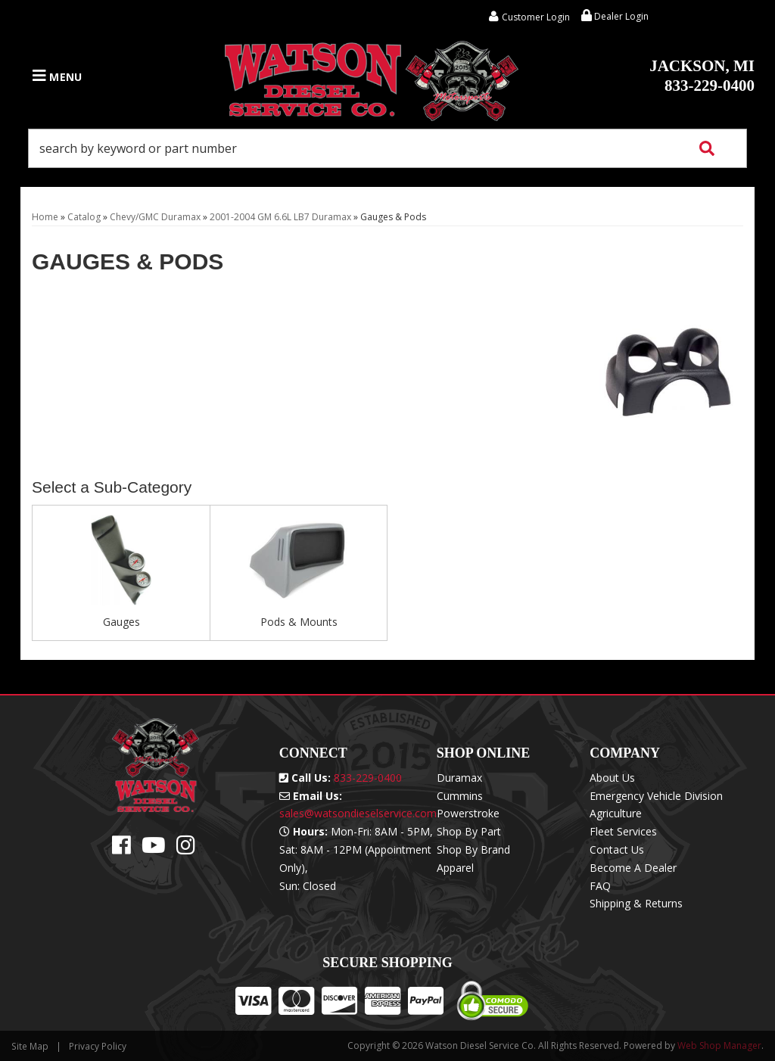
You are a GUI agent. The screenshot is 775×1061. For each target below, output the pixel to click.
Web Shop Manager (719, 1045)
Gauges (121, 622)
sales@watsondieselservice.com (358, 813)
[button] (387, 148)
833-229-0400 (702, 76)
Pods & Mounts (299, 622)
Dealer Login (615, 16)
